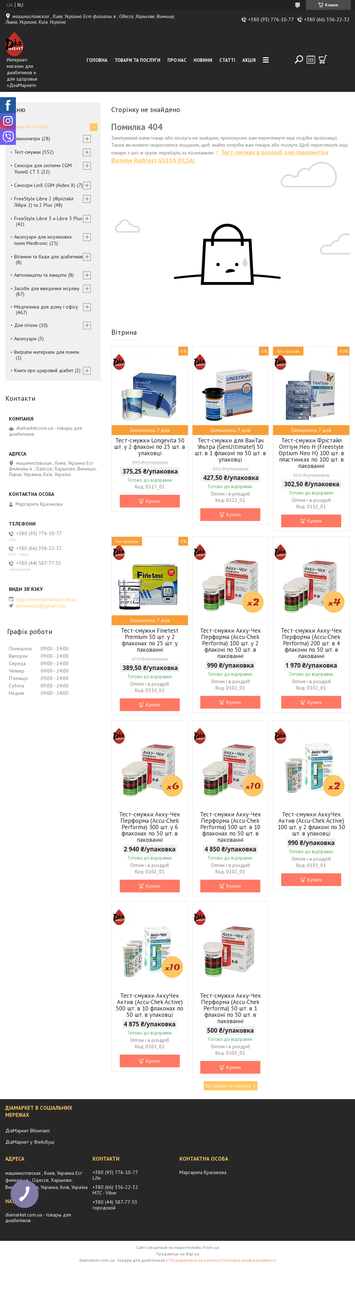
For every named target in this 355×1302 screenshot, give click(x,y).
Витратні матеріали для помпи (46, 352)
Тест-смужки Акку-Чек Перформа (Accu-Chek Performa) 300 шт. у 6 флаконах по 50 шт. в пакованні (149, 827)
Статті (227, 60)
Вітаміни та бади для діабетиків (48, 256)
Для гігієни (25, 325)
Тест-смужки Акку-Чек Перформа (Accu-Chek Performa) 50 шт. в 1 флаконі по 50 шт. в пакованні (230, 1008)
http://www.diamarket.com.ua (46, 599)
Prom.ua (211, 1247)
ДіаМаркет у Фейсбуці (29, 1142)
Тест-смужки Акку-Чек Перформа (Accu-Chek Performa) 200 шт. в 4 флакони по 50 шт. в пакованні (311, 643)
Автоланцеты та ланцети (40, 275)
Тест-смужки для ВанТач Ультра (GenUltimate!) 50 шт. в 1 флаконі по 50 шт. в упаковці (230, 450)
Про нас (177, 60)
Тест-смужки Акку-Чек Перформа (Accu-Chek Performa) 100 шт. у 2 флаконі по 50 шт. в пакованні (230, 643)
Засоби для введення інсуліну (46, 288)
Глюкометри (27, 138)
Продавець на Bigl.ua (177, 1253)
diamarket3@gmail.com (41, 606)
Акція (249, 60)
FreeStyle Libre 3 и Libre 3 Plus (48, 218)
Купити (153, 501)
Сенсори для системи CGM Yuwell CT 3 (43, 168)
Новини (203, 60)
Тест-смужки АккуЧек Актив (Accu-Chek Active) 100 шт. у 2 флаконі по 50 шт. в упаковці (311, 824)
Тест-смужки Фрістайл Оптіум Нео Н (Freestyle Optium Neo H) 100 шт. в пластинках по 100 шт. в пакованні (311, 453)
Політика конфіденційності (249, 1260)
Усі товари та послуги (228, 1086)
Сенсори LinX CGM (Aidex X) (44, 185)
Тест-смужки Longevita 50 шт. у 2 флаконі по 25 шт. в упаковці (149, 446)
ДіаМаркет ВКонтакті (27, 1130)
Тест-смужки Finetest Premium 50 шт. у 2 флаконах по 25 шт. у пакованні (149, 640)
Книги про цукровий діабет (43, 370)
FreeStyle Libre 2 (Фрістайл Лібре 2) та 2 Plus (43, 201)
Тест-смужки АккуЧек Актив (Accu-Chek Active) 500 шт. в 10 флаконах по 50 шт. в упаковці (149, 1005)
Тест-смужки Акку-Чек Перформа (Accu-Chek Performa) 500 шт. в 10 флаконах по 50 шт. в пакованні (230, 827)
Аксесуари (25, 338)
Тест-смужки (27, 152)
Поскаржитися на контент (193, 1260)
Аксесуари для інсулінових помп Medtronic (43, 240)
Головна (97, 60)
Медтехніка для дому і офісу (46, 307)
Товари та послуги (137, 60)
